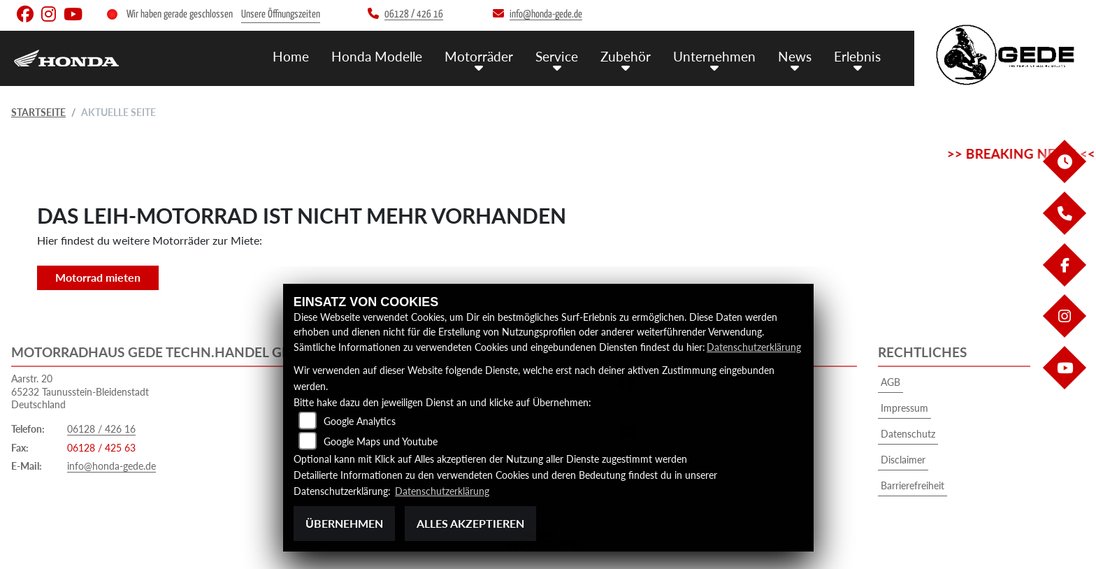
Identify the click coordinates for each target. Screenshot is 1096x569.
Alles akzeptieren (470, 523)
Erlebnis (857, 56)
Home (291, 56)
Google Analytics (360, 421)
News (795, 56)
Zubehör (625, 56)
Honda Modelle (376, 56)
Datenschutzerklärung (754, 347)
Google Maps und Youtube (381, 441)
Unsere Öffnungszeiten (280, 14)
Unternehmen (714, 56)
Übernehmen (344, 523)
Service (556, 56)
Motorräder (479, 56)
